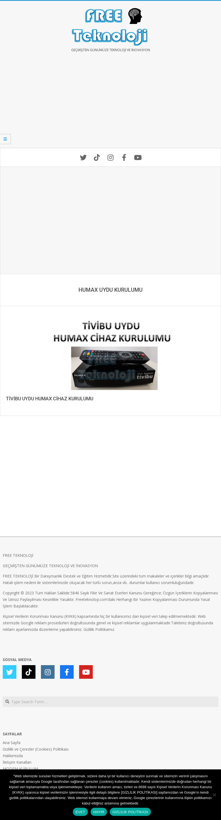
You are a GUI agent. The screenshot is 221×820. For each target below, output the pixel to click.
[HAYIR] (214, 794)
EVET (80, 812)
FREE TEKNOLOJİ (18, 555)
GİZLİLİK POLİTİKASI (130, 812)
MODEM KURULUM (20, 768)
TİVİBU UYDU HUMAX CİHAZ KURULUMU (49, 398)
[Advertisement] (110, 104)
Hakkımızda (13, 755)
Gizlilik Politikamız (98, 629)
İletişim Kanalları (17, 762)
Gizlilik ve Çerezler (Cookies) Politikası (35, 749)
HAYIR (98, 812)
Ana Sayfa (11, 742)
